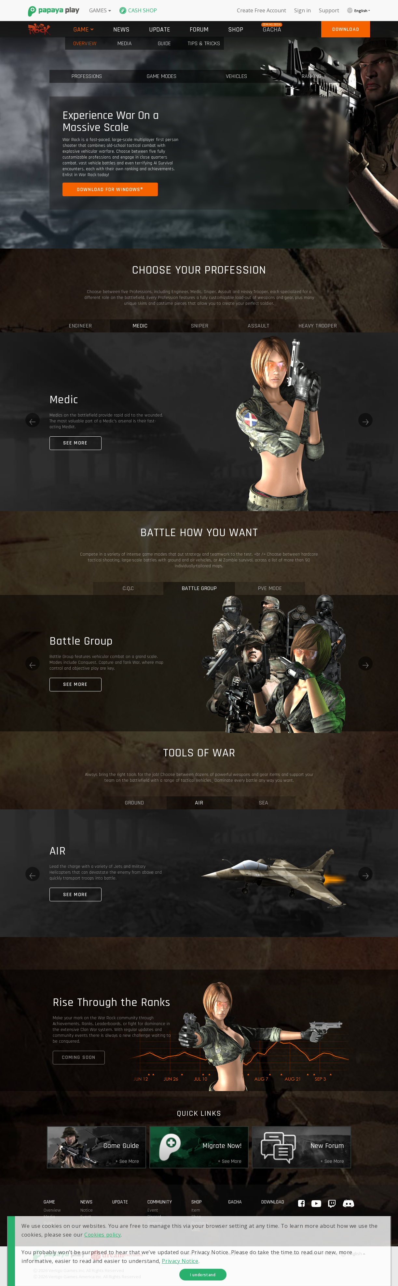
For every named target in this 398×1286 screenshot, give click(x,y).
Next (365, 420)
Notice (86, 1210)
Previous (32, 420)
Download (272, 1202)
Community (159, 1202)
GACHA (235, 1202)
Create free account (261, 10)
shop (196, 1202)
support (329, 10)
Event (152, 1210)
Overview (52, 1210)
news (86, 1202)
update (120, 1202)
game (49, 1202)
